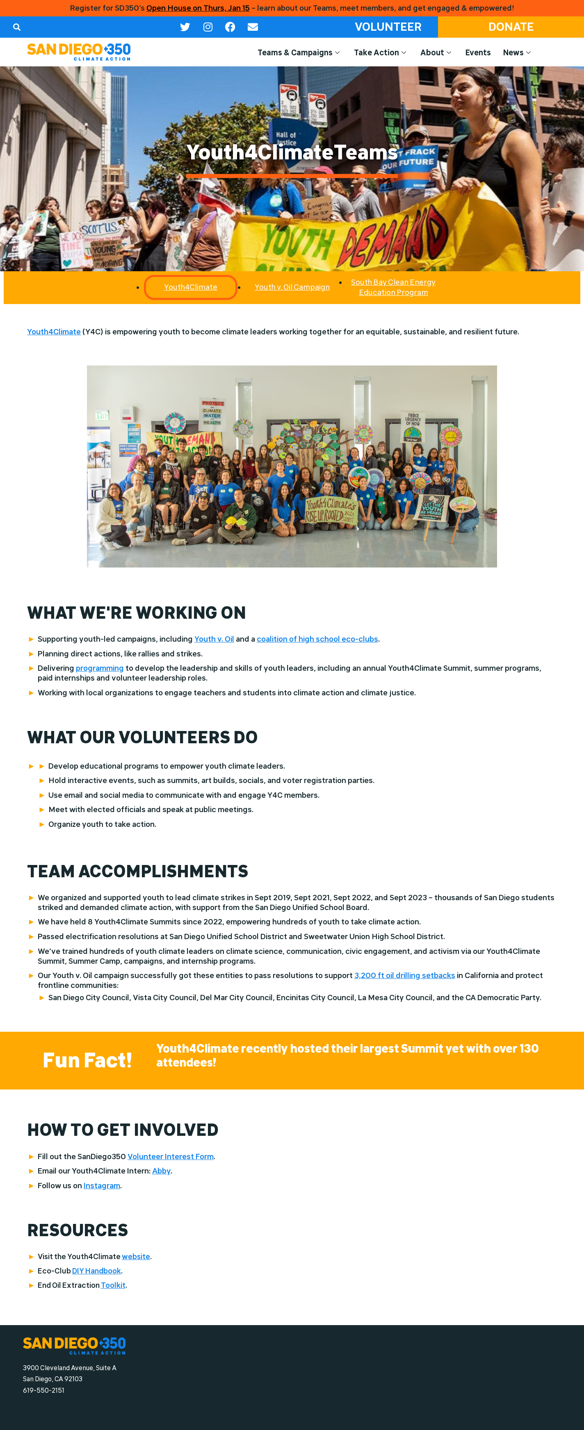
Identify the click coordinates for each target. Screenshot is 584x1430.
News (518, 52)
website (136, 1256)
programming (100, 668)
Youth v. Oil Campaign (292, 287)
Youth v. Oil (214, 639)
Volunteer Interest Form (171, 1156)
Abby (161, 1171)
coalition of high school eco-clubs (317, 639)
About (436, 52)
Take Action (381, 52)
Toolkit (113, 1285)
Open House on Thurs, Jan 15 (198, 8)
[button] (16, 27)
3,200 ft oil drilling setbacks (404, 975)
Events (478, 52)
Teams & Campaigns (300, 52)
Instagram (102, 1185)
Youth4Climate (54, 331)
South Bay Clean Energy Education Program (393, 287)
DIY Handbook (96, 1271)
